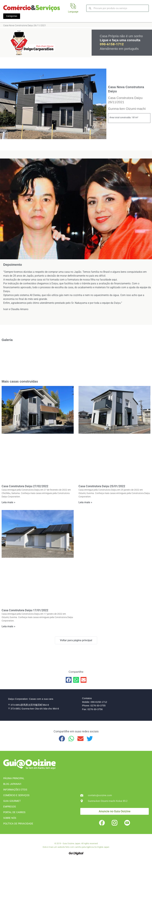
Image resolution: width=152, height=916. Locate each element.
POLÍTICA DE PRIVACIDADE (18, 823)
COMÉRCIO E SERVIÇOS (16, 795)
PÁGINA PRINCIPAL (13, 778)
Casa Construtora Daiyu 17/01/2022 (25, 610)
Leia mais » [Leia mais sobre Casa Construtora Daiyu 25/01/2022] (85, 502)
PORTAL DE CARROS (14, 812)
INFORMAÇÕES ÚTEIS (15, 789)
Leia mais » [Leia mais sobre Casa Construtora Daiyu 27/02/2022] (8, 502)
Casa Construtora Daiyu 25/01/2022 (102, 486)
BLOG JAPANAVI (12, 784)
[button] (69, 680)
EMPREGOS (9, 806)
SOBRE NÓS (9, 818)
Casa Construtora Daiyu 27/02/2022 (25, 486)
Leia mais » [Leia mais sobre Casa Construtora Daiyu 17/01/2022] (8, 626)
